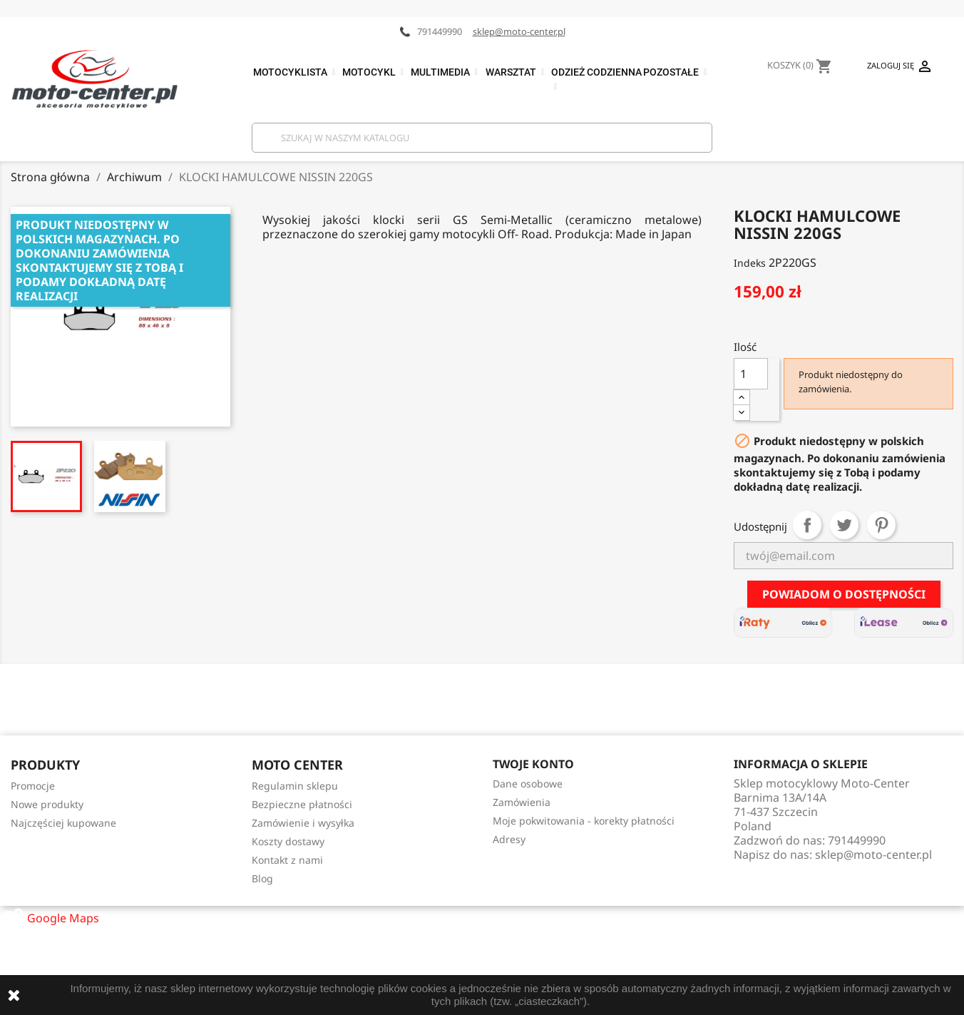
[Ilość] (751, 373)
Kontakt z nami (287, 860)
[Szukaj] (482, 137)
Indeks (750, 263)
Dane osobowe (528, 783)
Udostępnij (807, 525)
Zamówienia (521, 802)
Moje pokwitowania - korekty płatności (584, 820)
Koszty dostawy (288, 841)
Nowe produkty (47, 804)
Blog (262, 878)
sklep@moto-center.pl (519, 31)
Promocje (33, 785)
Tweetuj (844, 525)
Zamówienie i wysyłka (303, 823)
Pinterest (881, 525)
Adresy (509, 839)
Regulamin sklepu (295, 785)
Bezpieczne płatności (302, 804)
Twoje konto (533, 764)
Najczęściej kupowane (63, 823)
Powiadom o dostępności (843, 594)
